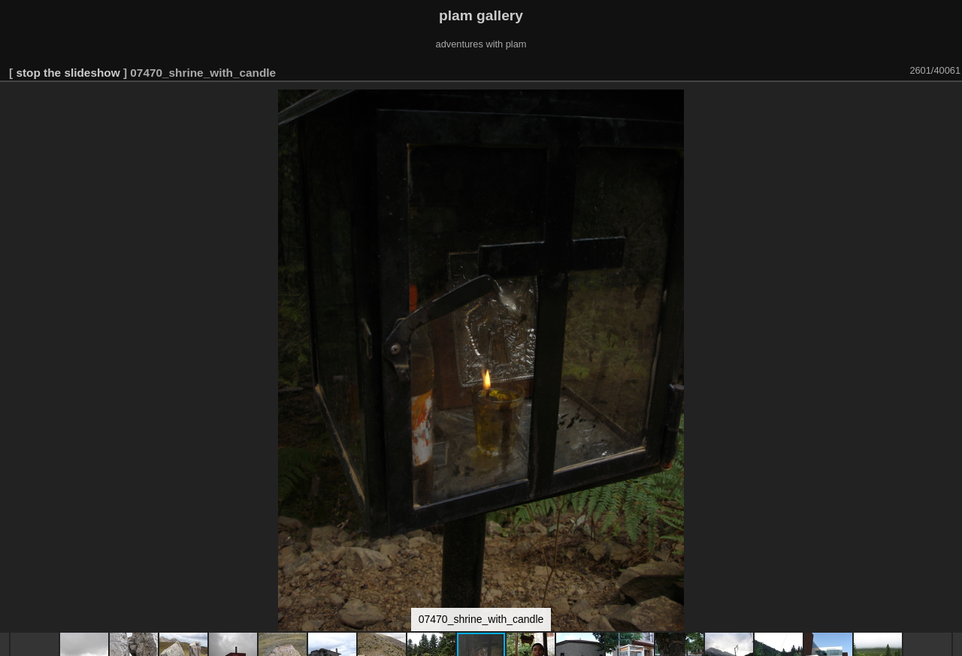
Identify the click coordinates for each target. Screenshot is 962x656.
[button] (948, 103)
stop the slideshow (67, 72)
